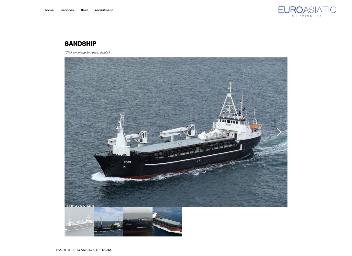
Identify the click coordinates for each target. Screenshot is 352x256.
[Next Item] (279, 132)
